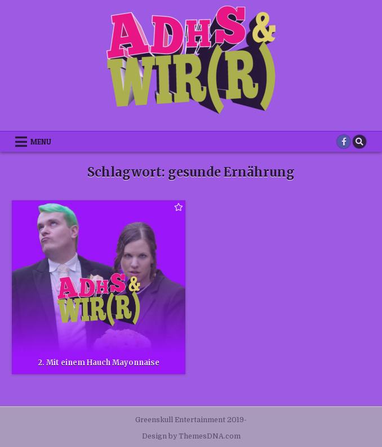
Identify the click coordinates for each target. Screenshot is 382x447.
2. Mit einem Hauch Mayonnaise (98, 362)
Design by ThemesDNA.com (191, 436)
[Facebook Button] (343, 141)
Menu (40, 141)
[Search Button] (359, 141)
